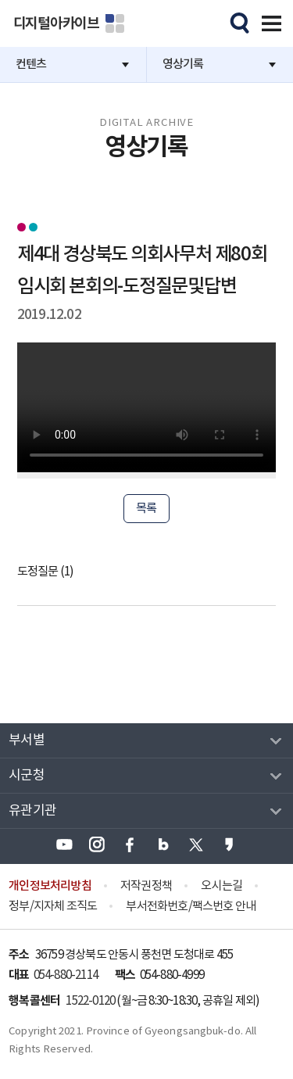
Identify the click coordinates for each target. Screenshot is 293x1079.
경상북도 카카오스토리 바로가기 (229, 844)
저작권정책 (146, 886)
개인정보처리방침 (50, 886)
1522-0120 (90, 1001)
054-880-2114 (66, 975)
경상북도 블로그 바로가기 (163, 844)
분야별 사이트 (114, 23)
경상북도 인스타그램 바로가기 (97, 844)
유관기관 (32, 811)
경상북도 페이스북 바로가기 (129, 844)
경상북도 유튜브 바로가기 (64, 844)
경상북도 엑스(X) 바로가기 (196, 844)
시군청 (27, 775)
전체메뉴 (268, 21)
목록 (146, 508)
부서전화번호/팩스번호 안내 (190, 906)
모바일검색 (237, 21)
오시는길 (221, 886)
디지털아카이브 (56, 23)
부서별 (27, 740)
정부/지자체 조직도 (53, 906)
